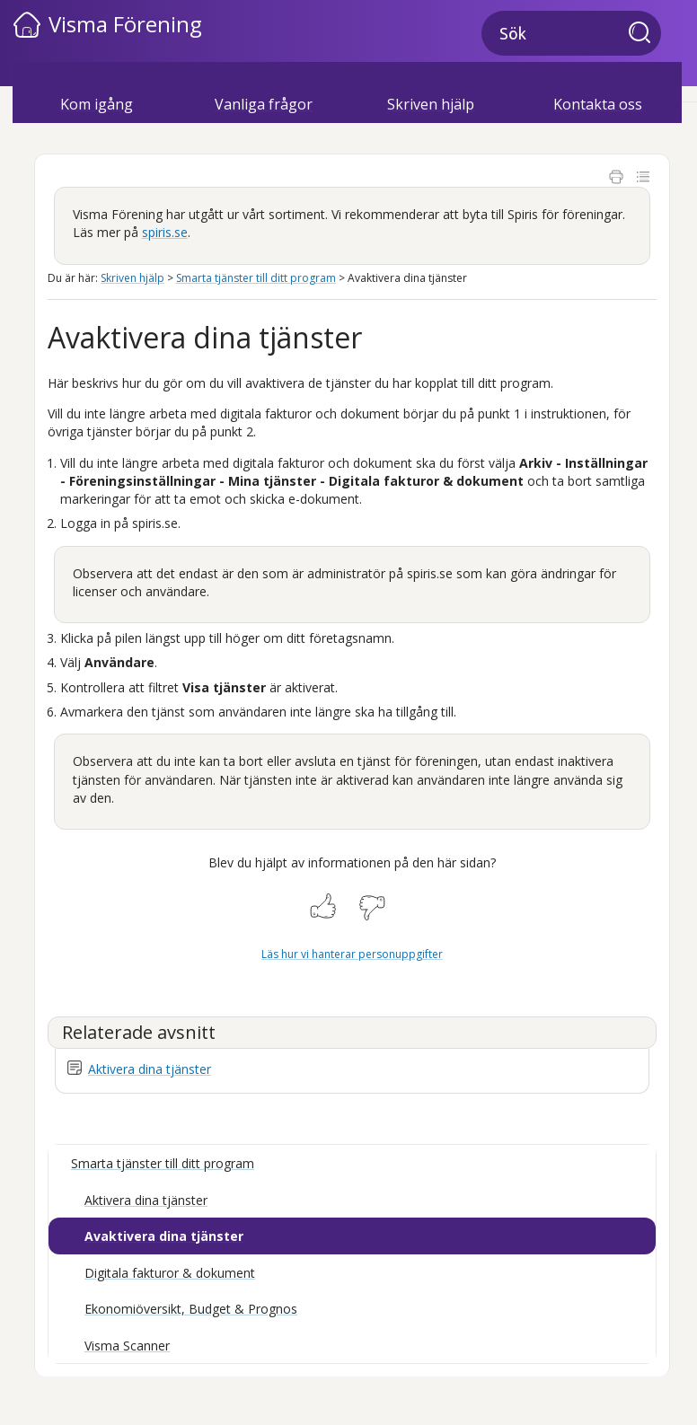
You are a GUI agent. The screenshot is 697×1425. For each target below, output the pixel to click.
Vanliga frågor (264, 104)
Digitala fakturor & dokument (169, 1272)
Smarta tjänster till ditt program (256, 278)
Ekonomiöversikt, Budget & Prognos (190, 1308)
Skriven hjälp (430, 104)
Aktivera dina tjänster (149, 1069)
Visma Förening (125, 24)
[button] (645, 34)
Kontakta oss (597, 104)
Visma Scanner (127, 1345)
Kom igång (96, 104)
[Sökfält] (571, 33)
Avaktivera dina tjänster (163, 1236)
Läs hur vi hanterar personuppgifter (352, 954)
